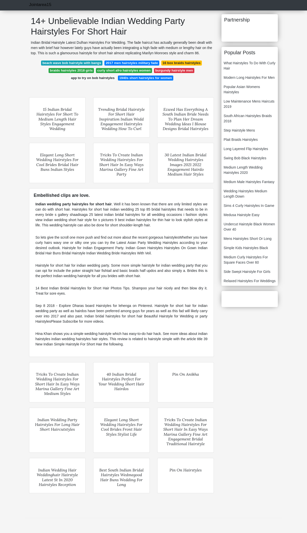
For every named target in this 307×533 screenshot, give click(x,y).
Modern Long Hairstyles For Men (249, 78)
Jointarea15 (40, 4)
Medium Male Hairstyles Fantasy (249, 182)
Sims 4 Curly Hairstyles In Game (249, 206)
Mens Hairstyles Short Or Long (247, 239)
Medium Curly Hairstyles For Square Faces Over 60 (246, 259)
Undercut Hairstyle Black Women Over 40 (249, 226)
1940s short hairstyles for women (145, 78)
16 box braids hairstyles (182, 63)
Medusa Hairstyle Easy (241, 215)
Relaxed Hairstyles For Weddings (250, 281)
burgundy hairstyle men (174, 70)
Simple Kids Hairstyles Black (246, 248)
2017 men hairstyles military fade (132, 63)
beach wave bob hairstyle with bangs (71, 63)
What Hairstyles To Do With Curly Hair (249, 65)
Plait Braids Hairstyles (241, 140)
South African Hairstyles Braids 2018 (248, 118)
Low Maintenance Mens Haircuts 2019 (249, 104)
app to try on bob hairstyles (92, 78)
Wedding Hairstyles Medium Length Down (245, 193)
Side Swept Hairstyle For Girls (247, 272)
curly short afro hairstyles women (124, 70)
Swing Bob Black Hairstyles (245, 158)
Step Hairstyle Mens (239, 130)
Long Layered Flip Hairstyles (246, 149)
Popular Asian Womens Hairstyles (242, 89)
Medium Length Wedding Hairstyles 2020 (243, 170)
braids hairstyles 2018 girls (71, 70)
